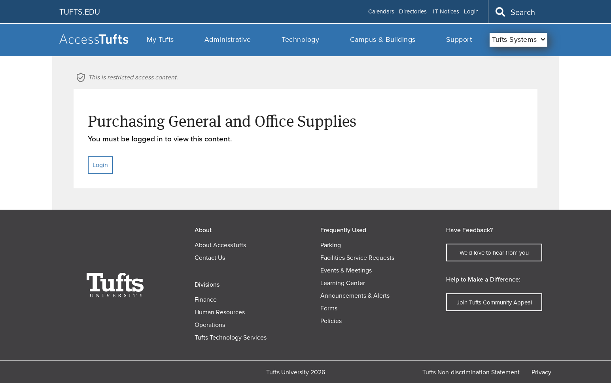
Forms (328, 308)
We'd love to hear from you (494, 252)
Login (471, 12)
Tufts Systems (514, 39)
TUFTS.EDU (79, 12)
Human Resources (220, 312)
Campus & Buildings (383, 39)
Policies (331, 320)
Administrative (227, 39)
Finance (206, 299)
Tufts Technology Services (231, 337)
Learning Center (342, 282)
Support (459, 39)
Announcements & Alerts (355, 295)
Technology (300, 39)
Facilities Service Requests (357, 257)
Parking (330, 245)
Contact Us (210, 257)
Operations (210, 324)
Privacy (541, 372)
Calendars (381, 12)
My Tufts (160, 39)
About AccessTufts (220, 245)
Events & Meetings (346, 270)
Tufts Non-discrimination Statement (471, 372)
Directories (413, 12)
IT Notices (446, 12)
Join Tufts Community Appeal (494, 302)
